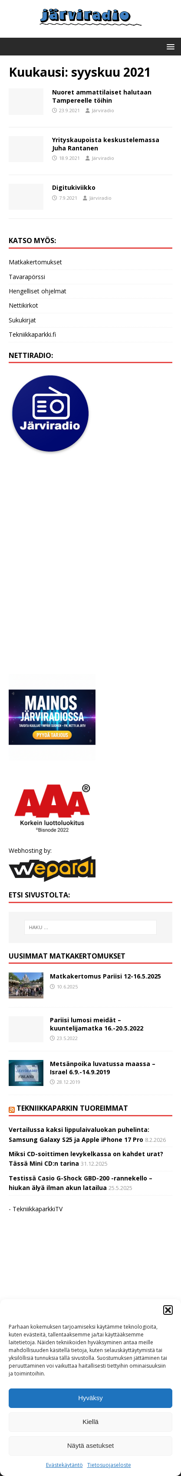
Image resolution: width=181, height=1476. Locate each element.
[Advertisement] (90, 565)
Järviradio (103, 110)
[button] (168, 1310)
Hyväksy (90, 1397)
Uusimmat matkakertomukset (67, 956)
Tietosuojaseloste (109, 1465)
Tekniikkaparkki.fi (32, 334)
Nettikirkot (23, 305)
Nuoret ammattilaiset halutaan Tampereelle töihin (101, 96)
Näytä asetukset (90, 1445)
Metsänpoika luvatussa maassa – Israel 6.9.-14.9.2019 (102, 1068)
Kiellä (90, 1421)
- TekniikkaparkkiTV (36, 1209)
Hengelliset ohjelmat (37, 291)
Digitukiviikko (73, 187)
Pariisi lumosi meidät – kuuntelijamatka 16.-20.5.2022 (96, 1024)
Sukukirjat (22, 320)
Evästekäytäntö (64, 1465)
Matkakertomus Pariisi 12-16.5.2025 (105, 976)
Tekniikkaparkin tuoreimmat (72, 1108)
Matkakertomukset (35, 262)
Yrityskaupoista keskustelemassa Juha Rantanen (105, 144)
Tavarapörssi (27, 277)
